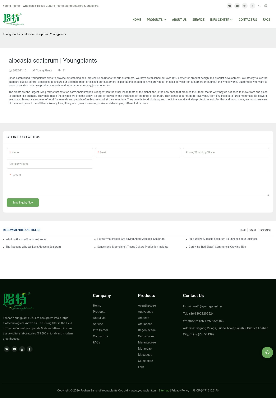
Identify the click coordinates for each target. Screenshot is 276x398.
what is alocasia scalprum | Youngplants (26, 239)
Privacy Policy (182, 390)
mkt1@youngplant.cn (207, 306)
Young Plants (11, 34)
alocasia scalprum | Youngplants (45, 34)
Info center (265, 230)
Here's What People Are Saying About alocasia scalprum (131, 238)
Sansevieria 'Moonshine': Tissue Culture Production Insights (132, 246)
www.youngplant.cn (143, 390)
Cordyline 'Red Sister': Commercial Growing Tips (217, 246)
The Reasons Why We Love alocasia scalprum (33, 246)
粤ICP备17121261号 (206, 390)
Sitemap (163, 390)
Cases (253, 230)
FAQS (243, 230)
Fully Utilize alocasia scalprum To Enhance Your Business (223, 238)
